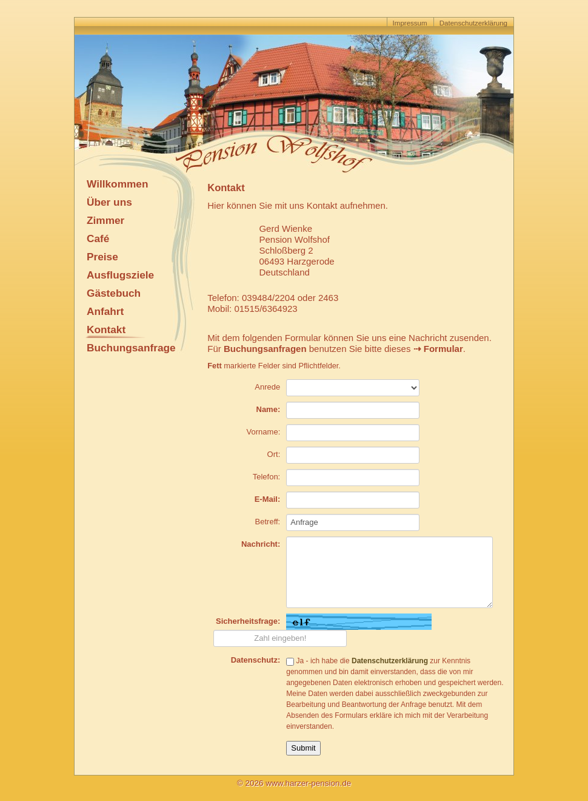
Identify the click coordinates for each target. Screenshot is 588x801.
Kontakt (106, 329)
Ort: (274, 454)
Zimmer (105, 220)
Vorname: (264, 431)
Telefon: (267, 476)
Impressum (410, 23)
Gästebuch (114, 293)
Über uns (109, 202)
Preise (102, 257)
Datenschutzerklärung (473, 23)
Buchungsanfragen (265, 348)
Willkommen (117, 184)
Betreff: (268, 521)
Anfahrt (105, 311)
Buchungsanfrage (131, 348)
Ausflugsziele (120, 275)
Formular (443, 348)
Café (98, 238)
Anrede (267, 386)
